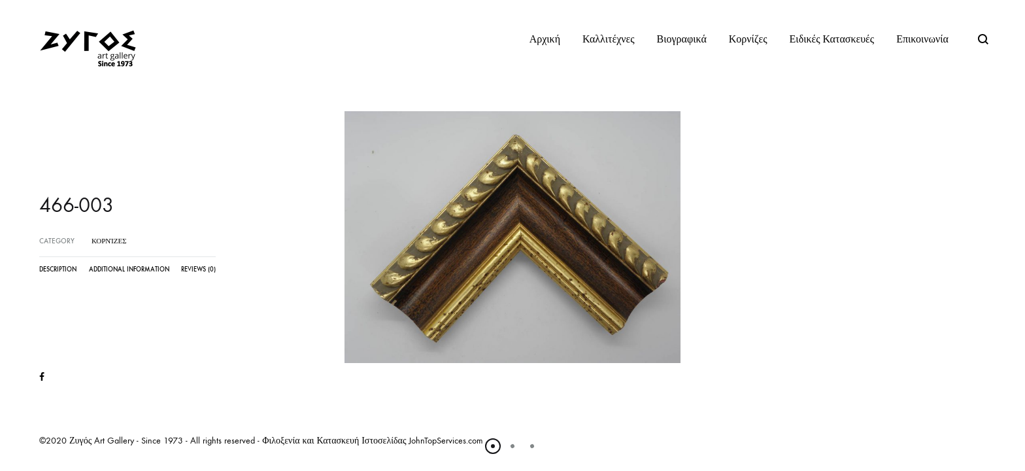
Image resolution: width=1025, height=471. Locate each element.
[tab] (57, 273)
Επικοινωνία (922, 39)
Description (57, 269)
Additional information (129, 269)
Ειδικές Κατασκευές (832, 39)
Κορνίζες (748, 39)
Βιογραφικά (682, 39)
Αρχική (544, 39)
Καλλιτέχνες (608, 39)
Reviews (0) (198, 269)
